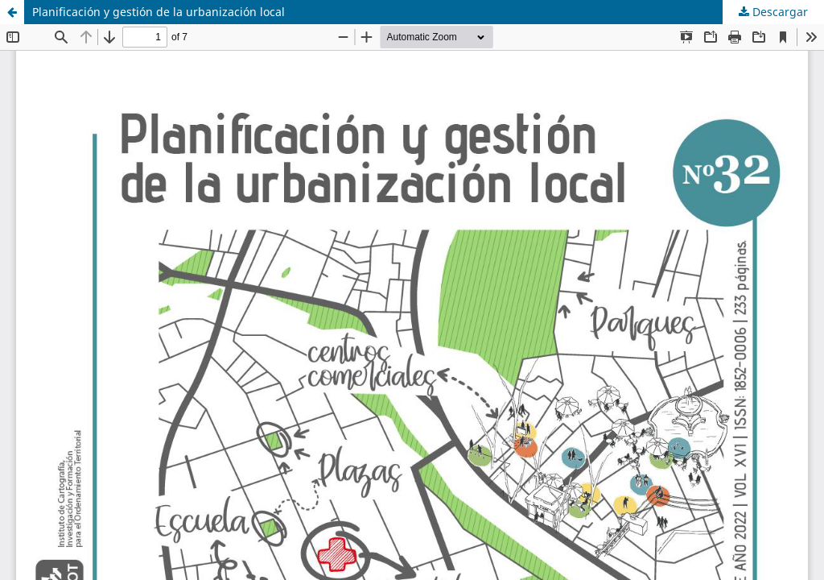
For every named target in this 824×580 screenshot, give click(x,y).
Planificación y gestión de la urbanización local (158, 11)
